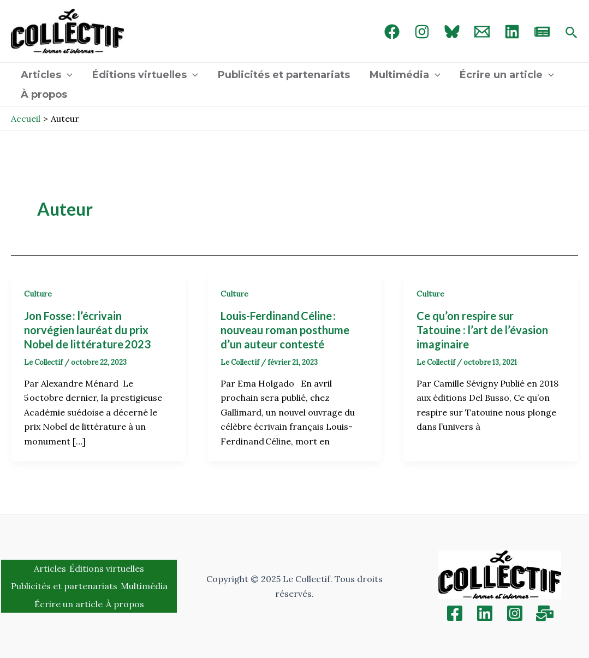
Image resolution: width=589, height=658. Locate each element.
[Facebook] (392, 31)
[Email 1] (482, 31)
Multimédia (405, 75)
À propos (44, 94)
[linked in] (512, 31)
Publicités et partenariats (284, 75)
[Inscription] (545, 613)
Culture (38, 294)
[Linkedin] (484, 613)
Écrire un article (507, 75)
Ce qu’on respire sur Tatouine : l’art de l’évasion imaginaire (482, 330)
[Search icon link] (571, 33)
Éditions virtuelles (145, 75)
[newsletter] (542, 31)
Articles (47, 75)
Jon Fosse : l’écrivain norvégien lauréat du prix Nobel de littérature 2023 (88, 330)
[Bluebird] (452, 31)
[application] (67, 75)
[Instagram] (422, 31)
